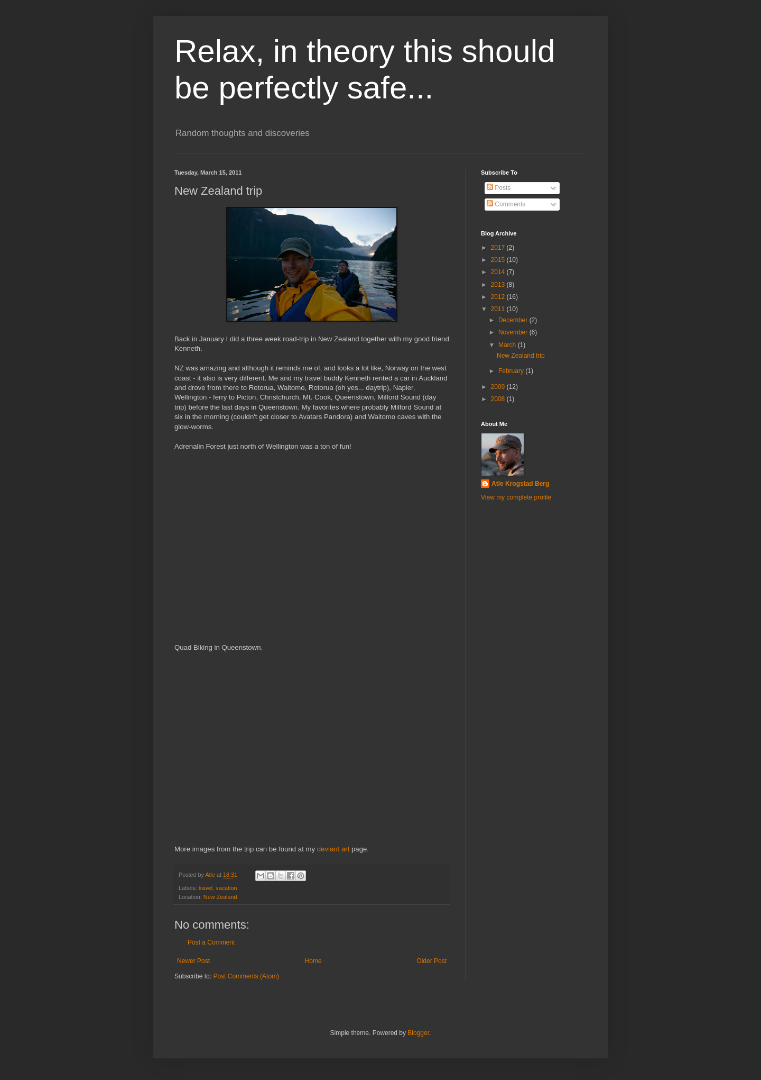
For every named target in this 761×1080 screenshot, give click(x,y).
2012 (499, 297)
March (508, 345)
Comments (506, 204)
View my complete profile (516, 497)
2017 (499, 247)
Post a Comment (211, 942)
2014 (499, 272)
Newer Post (193, 961)
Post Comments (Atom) (246, 976)
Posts (499, 188)
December (514, 320)
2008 (499, 399)
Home (313, 961)
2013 (499, 284)
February (511, 371)
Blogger (418, 1033)
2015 (499, 260)
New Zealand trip (521, 355)
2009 (499, 387)
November (514, 332)
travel (205, 888)
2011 (499, 309)
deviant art (333, 849)
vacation (226, 888)
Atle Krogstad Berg (520, 483)
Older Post (431, 961)
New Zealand (220, 897)
